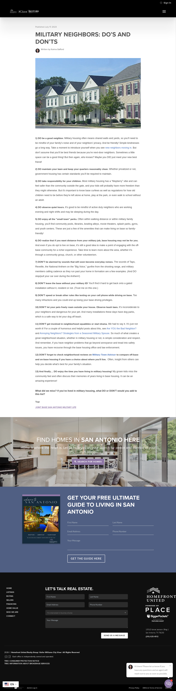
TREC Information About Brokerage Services (27, 663)
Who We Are (12, 612)
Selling (9, 600)
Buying (9, 596)
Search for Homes (88, 461)
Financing (11, 604)
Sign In (165, 2)
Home (9, 588)
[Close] (170, 666)
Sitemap (168, 688)
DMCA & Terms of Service (152, 688)
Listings (10, 592)
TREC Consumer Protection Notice (21, 661)
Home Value (12, 608)
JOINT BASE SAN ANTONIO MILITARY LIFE (55, 407)
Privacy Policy (134, 688)
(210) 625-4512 (152, 636)
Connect (10, 616)
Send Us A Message (114, 635)
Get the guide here (86, 558)
